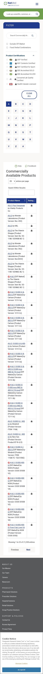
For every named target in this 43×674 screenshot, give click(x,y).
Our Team (5, 573)
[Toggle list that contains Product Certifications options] (21, 55)
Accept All (21, 670)
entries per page (18, 181)
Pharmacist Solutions (9, 592)
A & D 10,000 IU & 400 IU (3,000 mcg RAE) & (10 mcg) (16, 369)
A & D (10, 216)
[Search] (37, 14)
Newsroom (6, 582)
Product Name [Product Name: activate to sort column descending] (14, 201)
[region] (21, 653)
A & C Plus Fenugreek (16, 205)
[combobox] (21, 35)
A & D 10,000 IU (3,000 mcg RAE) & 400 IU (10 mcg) (15, 387)
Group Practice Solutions (11, 610)
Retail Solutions (7, 605)
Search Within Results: (21, 191)
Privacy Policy (7, 629)
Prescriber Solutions (9, 596)
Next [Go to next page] (28, 550)
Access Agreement (9, 624)
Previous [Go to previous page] (15, 550)
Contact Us (6, 620)
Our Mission (6, 568)
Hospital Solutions (8, 601)
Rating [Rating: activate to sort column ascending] (30, 201)
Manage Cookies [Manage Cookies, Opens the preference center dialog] (22, 663)
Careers (5, 577)
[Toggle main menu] (37, 4)
